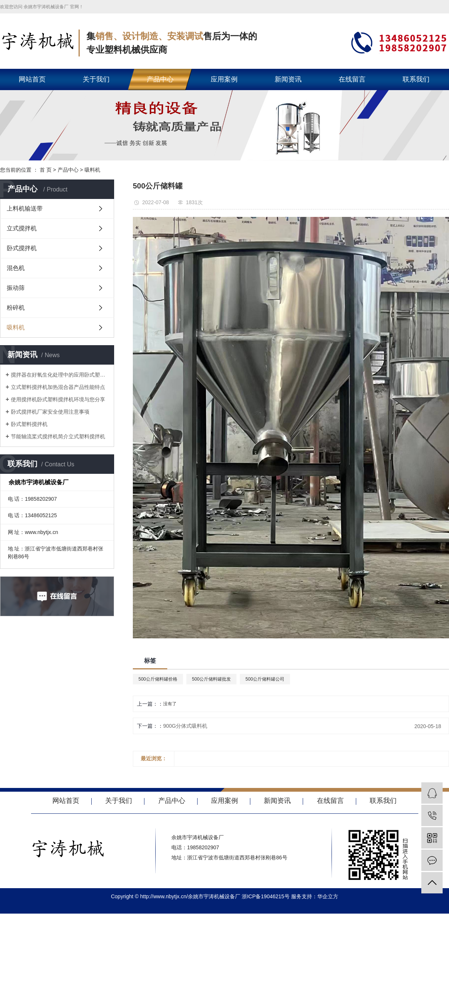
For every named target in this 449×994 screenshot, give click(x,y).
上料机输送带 (25, 208)
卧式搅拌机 (22, 248)
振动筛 (16, 288)
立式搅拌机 (22, 228)
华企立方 (327, 896)
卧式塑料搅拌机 (29, 424)
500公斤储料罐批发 (211, 679)
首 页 (46, 170)
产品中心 (160, 79)
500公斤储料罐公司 (264, 679)
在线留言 (352, 79)
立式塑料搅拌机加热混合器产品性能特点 (58, 387)
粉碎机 (16, 307)
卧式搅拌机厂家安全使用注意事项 (50, 412)
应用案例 (224, 79)
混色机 (16, 268)
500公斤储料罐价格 (157, 679)
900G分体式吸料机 (185, 726)
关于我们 (96, 79)
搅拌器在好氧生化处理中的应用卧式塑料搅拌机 (60, 375)
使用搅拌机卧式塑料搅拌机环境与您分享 (58, 399)
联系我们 (416, 79)
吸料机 (92, 170)
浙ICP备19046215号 (266, 896)
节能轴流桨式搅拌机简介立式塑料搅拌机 (58, 436)
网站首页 (32, 79)
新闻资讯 (288, 79)
